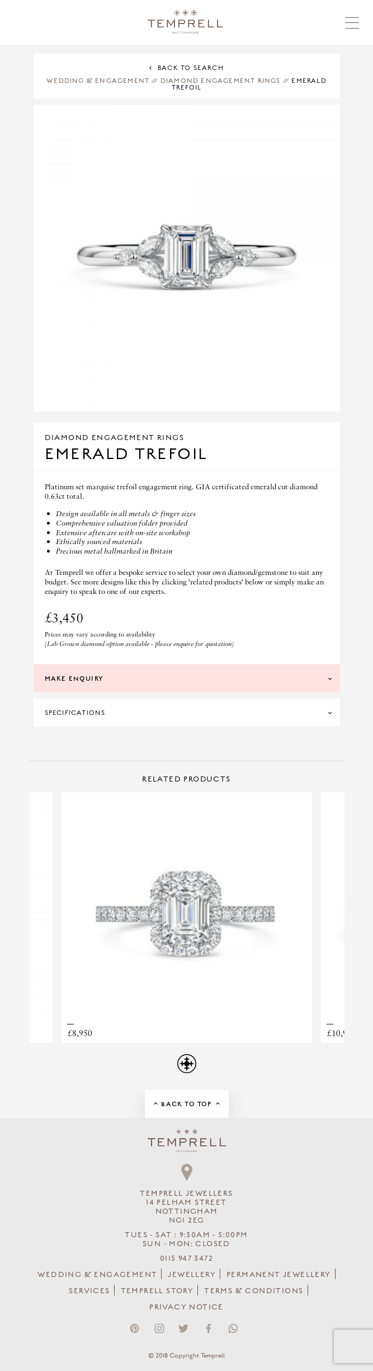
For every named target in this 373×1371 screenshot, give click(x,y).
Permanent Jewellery (278, 1275)
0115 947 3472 (186, 1258)
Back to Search (191, 68)
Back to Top (186, 1103)
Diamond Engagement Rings (220, 80)
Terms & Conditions (253, 1291)
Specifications (75, 712)
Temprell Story (157, 1291)
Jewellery (192, 1275)
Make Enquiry (74, 678)
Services (89, 1291)
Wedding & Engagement (97, 80)
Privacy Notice (186, 1307)
